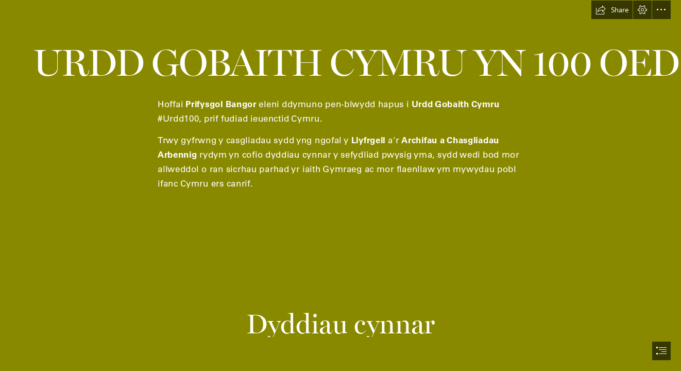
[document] (340, 185)
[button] (612, 10)
